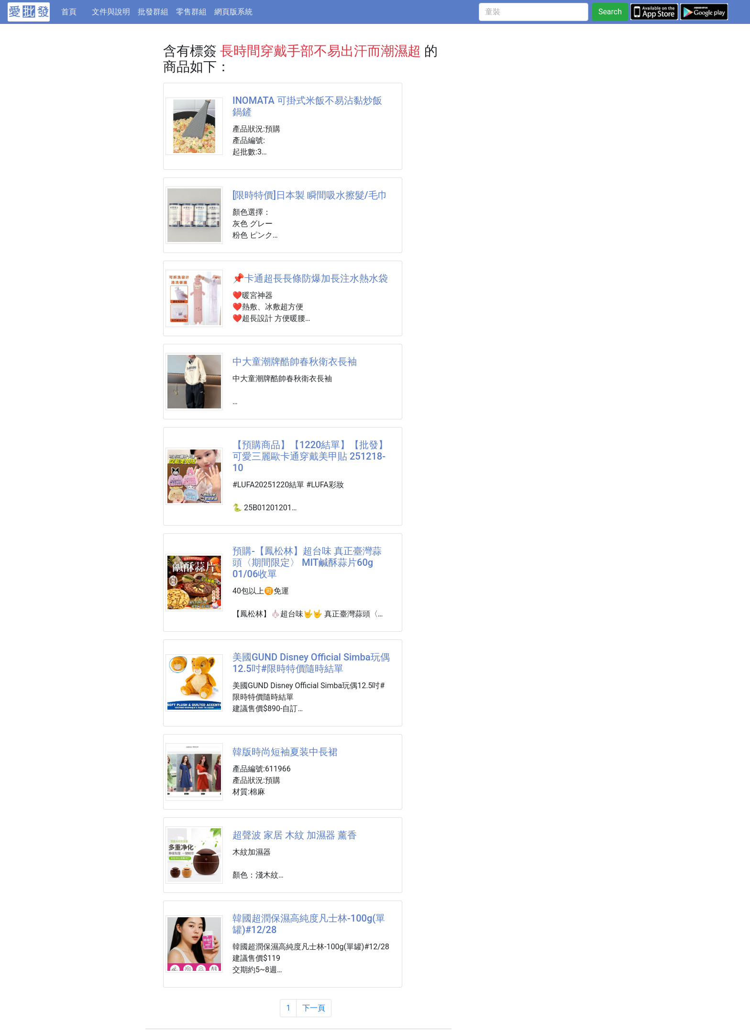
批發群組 (153, 11)
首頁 (74, 11)
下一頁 (313, 1007)
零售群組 (191, 11)
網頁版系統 (233, 11)
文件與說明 (111, 11)
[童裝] (533, 12)
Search (610, 11)
